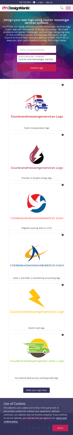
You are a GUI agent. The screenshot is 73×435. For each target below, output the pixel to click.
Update (36, 67)
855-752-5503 (25, 2)
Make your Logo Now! (36, 390)
